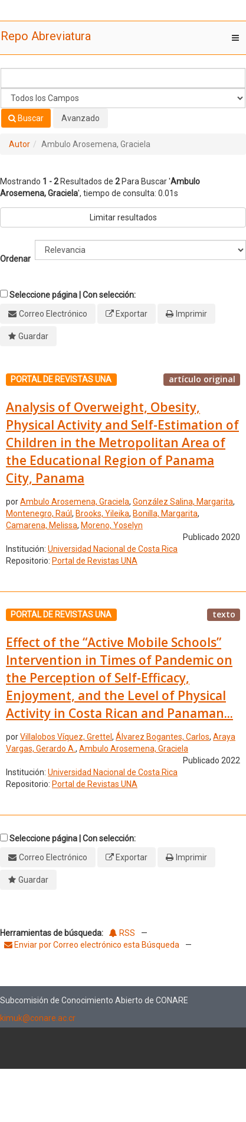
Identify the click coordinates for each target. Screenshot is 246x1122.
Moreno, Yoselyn (112, 525)
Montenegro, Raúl (39, 513)
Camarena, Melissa (41, 525)
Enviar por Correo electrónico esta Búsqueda (92, 944)
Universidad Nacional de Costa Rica (113, 549)
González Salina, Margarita (183, 501)
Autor (19, 144)
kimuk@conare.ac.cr (38, 1018)
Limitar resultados (123, 217)
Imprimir (191, 313)
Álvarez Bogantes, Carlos (162, 737)
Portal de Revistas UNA (94, 560)
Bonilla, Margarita (165, 513)
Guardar (33, 336)
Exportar (131, 313)
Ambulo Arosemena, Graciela (74, 501)
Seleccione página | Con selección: (72, 295)
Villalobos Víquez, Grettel (66, 737)
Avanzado (80, 118)
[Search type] (123, 98)
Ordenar (15, 259)
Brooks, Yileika (102, 513)
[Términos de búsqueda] (123, 78)
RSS (122, 933)
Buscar (26, 118)
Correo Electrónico (53, 313)
